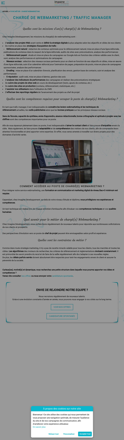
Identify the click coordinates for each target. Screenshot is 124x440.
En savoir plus (39, 427)
